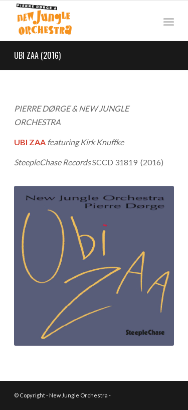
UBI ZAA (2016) (37, 55)
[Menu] (168, 21)
